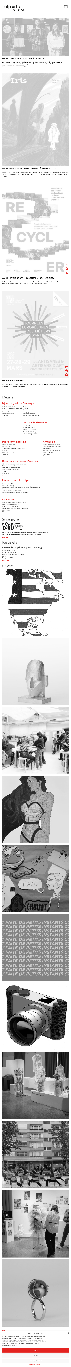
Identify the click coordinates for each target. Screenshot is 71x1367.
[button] (68, 1333)
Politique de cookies (34, 1365)
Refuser (35, 1356)
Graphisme (49, 441)
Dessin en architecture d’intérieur (20, 460)
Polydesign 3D (9, 499)
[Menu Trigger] (65, 6)
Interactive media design (15, 480)
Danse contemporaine (14, 441)
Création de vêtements (35, 422)
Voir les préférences (35, 1361)
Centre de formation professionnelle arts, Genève (13, 9)
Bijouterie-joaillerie (12, 403)
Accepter (35, 1350)
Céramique (28, 403)
